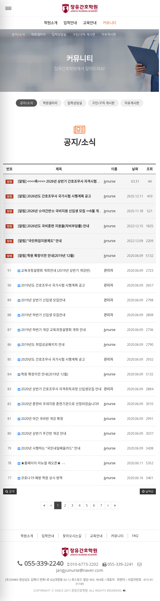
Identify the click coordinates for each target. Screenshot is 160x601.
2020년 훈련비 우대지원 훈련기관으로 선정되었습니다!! (58, 404)
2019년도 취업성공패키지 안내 (41, 344)
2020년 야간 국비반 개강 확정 (40, 418)
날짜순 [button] (149, 491)
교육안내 (97, 536)
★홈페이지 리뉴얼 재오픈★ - (41, 463)
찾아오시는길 (72, 536)
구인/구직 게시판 (103, 103)
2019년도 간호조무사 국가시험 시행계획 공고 (51, 285)
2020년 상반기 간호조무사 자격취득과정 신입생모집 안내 (59, 389)
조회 (151, 169)
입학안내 (48, 536)
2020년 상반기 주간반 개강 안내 (42, 433)
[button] (10, 491)
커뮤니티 (118, 536)
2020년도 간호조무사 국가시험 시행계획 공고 (51, 359)
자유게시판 (132, 103)
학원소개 (27, 536)
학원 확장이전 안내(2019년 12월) (43, 374)
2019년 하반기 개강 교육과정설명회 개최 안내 (52, 329)
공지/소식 (26, 103)
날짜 (136, 169)
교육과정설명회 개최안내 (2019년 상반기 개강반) (54, 270)
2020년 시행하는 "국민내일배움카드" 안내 (49, 448)
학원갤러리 (50, 103)
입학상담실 (75, 103)
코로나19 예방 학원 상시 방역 (40, 478)
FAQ (136, 535)
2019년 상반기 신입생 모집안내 (41, 300)
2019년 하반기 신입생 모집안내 (41, 315)
